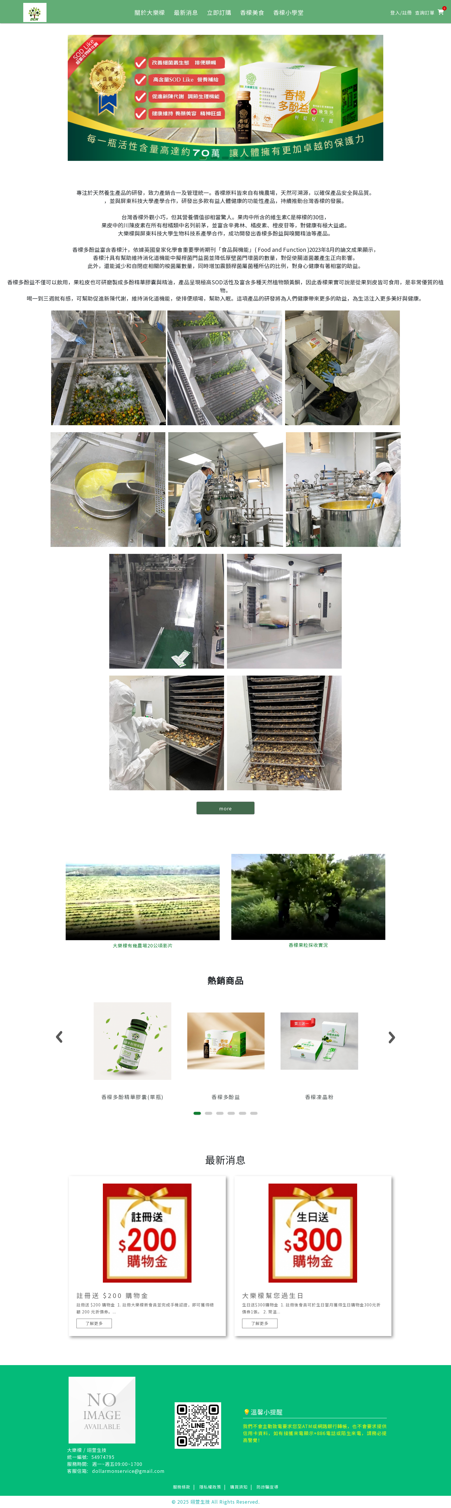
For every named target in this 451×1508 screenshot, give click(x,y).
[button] (202, 158)
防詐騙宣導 (267, 1487)
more (225, 808)
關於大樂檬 (150, 12)
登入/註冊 (401, 12)
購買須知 (239, 1487)
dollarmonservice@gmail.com (128, 1471)
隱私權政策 (210, 1487)
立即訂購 (219, 12)
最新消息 (186, 12)
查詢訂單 (425, 12)
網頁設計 (270, 1502)
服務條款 (181, 1487)
